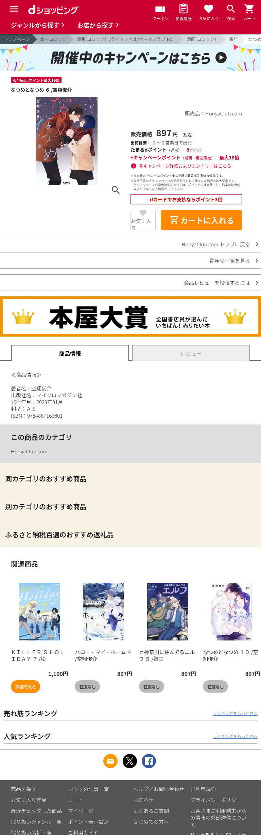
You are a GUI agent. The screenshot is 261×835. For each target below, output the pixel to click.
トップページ (16, 39)
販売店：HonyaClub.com (213, 113)
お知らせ (143, 799)
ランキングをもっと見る (235, 713)
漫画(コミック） (203, 39)
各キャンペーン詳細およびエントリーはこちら (185, 166)
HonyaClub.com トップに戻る (216, 244)
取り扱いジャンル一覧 (36, 821)
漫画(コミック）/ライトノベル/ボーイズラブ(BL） (126, 39)
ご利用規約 (203, 788)
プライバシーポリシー (215, 799)
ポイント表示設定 (88, 821)
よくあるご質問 (151, 810)
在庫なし (87, 686)
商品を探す (23, 788)
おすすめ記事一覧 (88, 788)
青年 (233, 39)
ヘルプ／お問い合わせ (158, 788)
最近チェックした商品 (36, 810)
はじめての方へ (151, 821)
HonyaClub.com (29, 451)
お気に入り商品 (29, 799)
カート (75, 799)
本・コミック (53, 39)
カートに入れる (201, 220)
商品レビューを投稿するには (217, 282)
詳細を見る (25, 686)
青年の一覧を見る (229, 260)
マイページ (80, 810)
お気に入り (141, 223)
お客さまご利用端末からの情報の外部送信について (218, 817)
